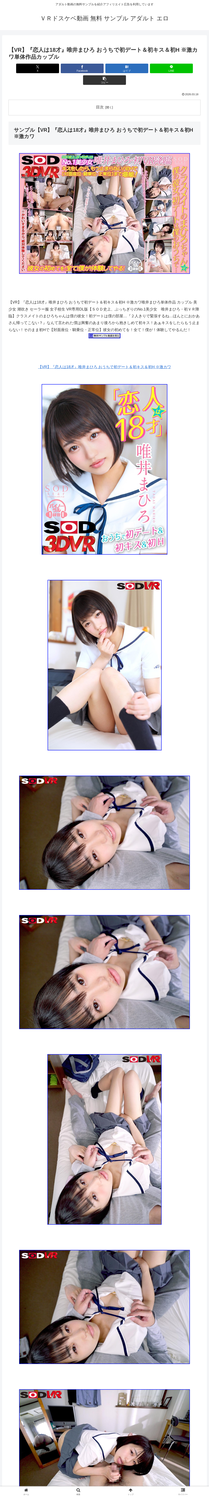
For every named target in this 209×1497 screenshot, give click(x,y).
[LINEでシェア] (136, 68)
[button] (169, 68)
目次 (100, 95)
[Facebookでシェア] (72, 68)
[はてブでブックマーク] (104, 68)
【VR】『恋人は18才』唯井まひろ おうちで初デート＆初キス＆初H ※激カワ (104, 355)
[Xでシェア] (40, 68)
